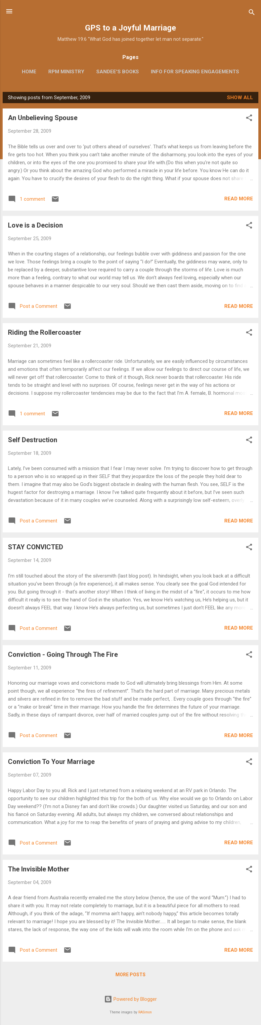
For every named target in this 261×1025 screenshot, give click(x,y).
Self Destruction (32, 440)
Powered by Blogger (130, 999)
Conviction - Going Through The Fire (63, 654)
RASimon (145, 1012)
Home (29, 72)
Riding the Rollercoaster (44, 332)
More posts (130, 974)
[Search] (252, 13)
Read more (238, 199)
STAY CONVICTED (35, 547)
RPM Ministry (66, 72)
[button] (249, 119)
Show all (240, 98)
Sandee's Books (117, 72)
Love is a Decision (35, 225)
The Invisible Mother (38, 869)
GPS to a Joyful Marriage (130, 28)
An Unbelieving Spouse (42, 118)
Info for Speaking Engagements (195, 72)
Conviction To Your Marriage (51, 762)
